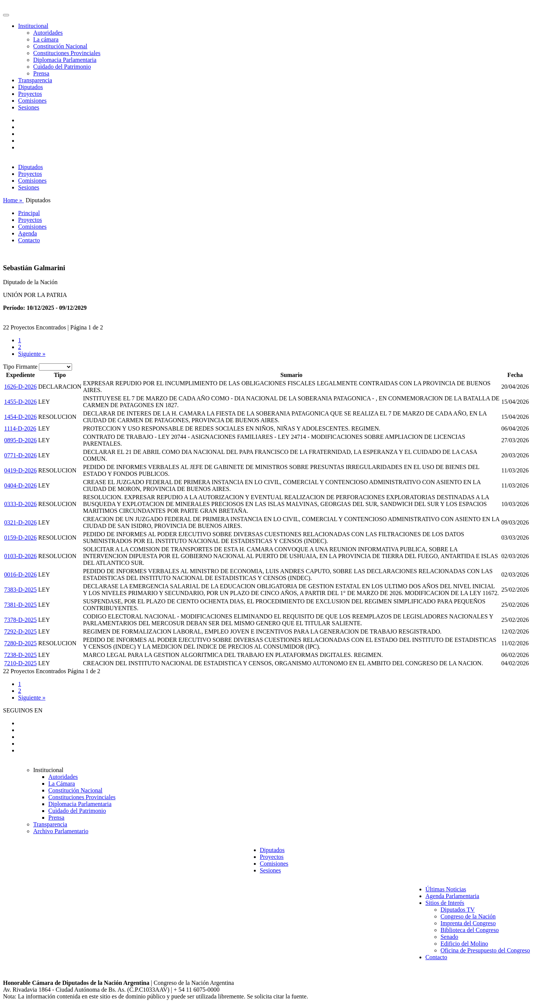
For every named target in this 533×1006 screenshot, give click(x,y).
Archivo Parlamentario (60, 831)
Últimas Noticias (445, 889)
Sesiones (28, 107)
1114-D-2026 (20, 428)
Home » (13, 200)
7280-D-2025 (20, 643)
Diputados (30, 87)
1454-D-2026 (20, 417)
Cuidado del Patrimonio (62, 66)
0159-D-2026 (20, 537)
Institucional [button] (33, 26)
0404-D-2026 (20, 485)
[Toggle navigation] (6, 15)
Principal (29, 213)
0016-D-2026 (20, 574)
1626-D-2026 (20, 386)
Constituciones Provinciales (66, 53)
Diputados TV (458, 909)
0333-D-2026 (20, 504)
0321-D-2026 (20, 522)
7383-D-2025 (20, 589)
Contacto (29, 240)
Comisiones (32, 100)
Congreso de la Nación (468, 916)
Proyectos (30, 94)
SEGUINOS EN (22, 710)
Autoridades (48, 32)
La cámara (45, 39)
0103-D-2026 (20, 556)
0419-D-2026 (20, 470)
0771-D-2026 (20, 455)
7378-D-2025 (20, 620)
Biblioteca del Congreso (470, 930)
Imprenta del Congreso (468, 923)
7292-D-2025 (20, 631)
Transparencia (35, 80)
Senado (449, 937)
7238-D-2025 (20, 655)
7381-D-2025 (20, 604)
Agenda (27, 233)
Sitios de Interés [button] (444, 903)
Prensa (41, 73)
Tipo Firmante (20, 366)
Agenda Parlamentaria (452, 896)
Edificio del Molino (464, 943)
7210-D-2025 (20, 663)
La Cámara (61, 783)
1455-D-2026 (20, 401)
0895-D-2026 (20, 440)
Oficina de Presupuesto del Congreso (485, 950)
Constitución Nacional (60, 46)
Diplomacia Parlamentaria (64, 60)
